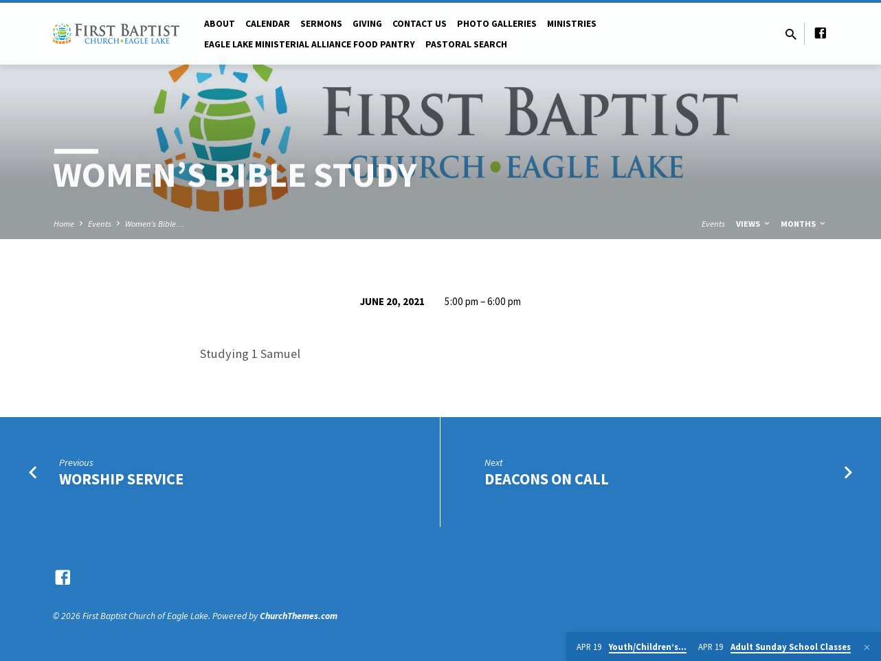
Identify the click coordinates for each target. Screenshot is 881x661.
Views (754, 224)
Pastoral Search (466, 44)
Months (804, 224)
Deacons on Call (546, 479)
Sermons (321, 24)
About (219, 24)
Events (99, 224)
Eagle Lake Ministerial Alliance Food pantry (309, 44)
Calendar (267, 24)
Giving (367, 24)
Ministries (571, 24)
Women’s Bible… (154, 224)
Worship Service (121, 479)
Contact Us (419, 24)
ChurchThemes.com (298, 616)
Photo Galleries (497, 24)
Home (64, 224)
